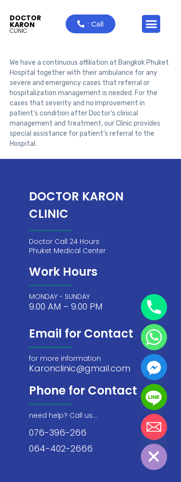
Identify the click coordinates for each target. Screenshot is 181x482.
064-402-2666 (61, 448)
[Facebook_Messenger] (154, 367)
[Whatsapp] (154, 337)
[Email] (154, 427)
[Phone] (154, 307)
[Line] (154, 397)
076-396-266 (57, 432)
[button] (151, 24)
